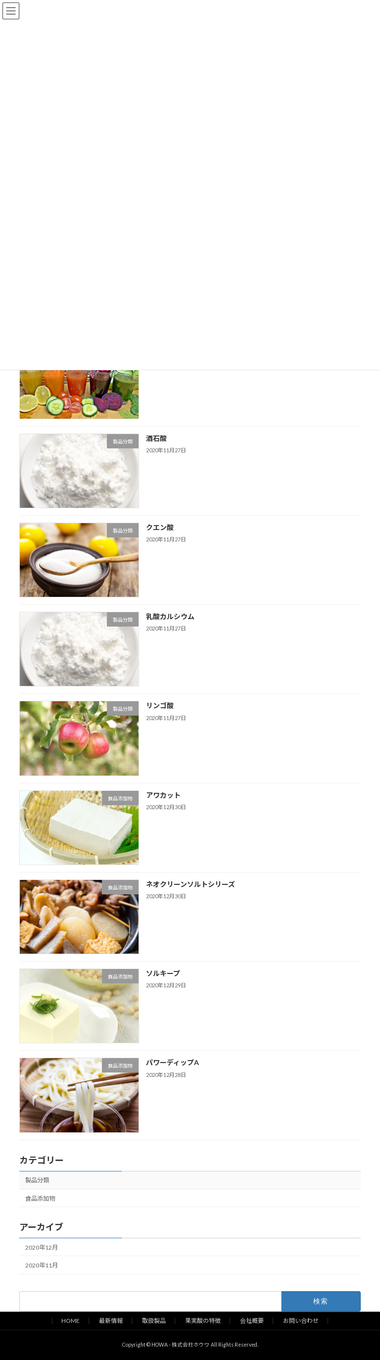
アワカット (163, 794)
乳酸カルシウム (170, 616)
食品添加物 (40, 1198)
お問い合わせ (301, 1320)
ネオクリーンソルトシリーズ (190, 884)
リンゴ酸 (160, 705)
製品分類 (37, 1180)
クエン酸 (160, 527)
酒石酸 (156, 438)
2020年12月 (41, 1247)
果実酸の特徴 (203, 1320)
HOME (70, 1320)
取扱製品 (154, 1320)
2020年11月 (41, 1265)
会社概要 (252, 1320)
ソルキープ (163, 973)
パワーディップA (172, 1062)
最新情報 (111, 1320)
